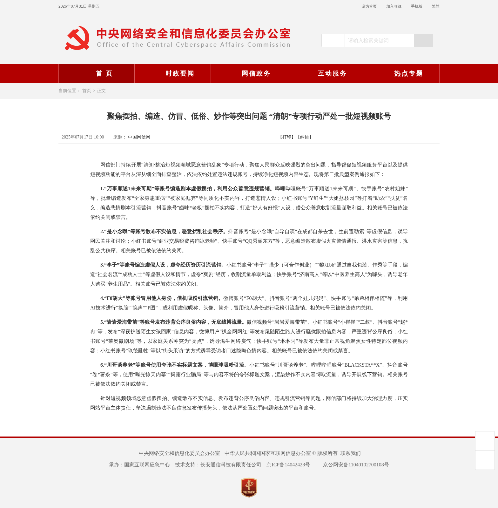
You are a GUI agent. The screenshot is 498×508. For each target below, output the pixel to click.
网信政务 (248, 73)
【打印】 (287, 137)
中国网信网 (139, 137)
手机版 (416, 6)
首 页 (96, 73)
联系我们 (350, 453)
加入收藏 (393, 6)
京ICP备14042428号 (288, 464)
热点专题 (400, 73)
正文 (101, 90)
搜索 (423, 40)
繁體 (436, 6)
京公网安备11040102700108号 (352, 464)
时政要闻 (172, 73)
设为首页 (369, 6)
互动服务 (324, 73)
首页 (86, 90)
